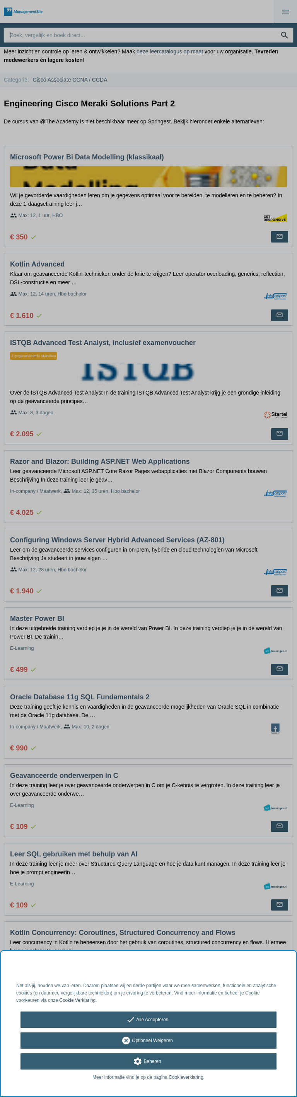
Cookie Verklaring (77, 1000)
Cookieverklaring (186, 1077)
